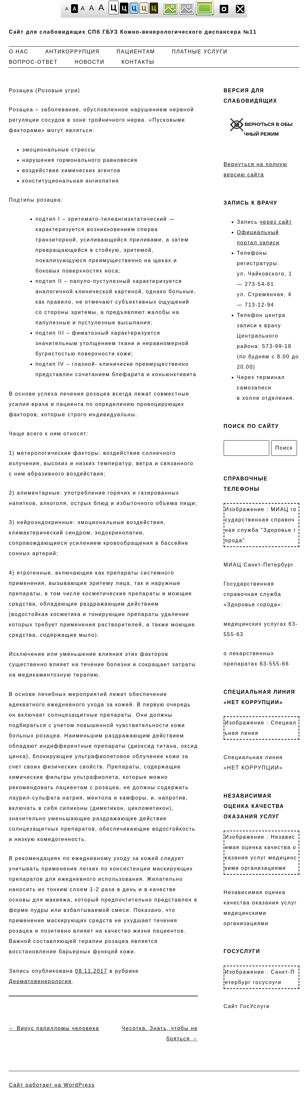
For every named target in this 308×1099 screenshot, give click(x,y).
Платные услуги (200, 51)
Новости (90, 62)
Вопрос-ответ (33, 62)
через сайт (276, 222)
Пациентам (136, 51)
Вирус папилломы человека (54, 1028)
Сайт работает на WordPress (52, 1085)
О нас (18, 51)
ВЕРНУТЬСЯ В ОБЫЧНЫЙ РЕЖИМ (261, 127)
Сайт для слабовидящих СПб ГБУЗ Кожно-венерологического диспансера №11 (133, 32)
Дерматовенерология (40, 981)
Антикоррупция (72, 51)
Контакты (138, 62)
